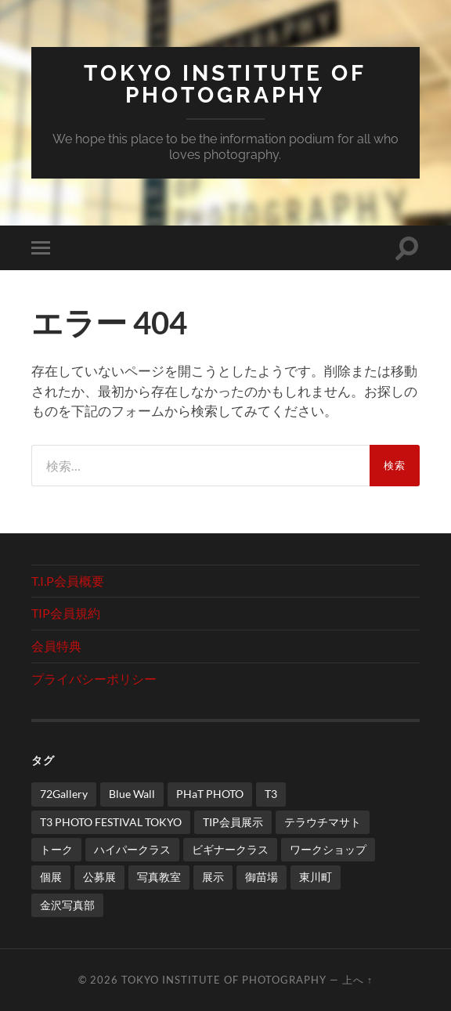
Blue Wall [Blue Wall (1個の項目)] (132, 793)
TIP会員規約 (65, 612)
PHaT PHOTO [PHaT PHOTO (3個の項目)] (210, 793)
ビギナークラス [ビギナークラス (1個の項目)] (230, 849)
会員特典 (56, 645)
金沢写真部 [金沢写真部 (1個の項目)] (67, 905)
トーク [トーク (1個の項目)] (56, 849)
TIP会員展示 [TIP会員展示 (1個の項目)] (233, 822)
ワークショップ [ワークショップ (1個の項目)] (328, 849)
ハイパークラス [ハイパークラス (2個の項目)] (132, 849)
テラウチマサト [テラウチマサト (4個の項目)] (322, 822)
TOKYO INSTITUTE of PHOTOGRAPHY (225, 84)
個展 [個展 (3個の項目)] (51, 876)
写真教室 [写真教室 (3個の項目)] (159, 876)
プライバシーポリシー (94, 678)
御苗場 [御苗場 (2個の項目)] (261, 876)
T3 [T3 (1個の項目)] (271, 793)
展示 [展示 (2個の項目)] (213, 876)
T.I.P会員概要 (67, 580)
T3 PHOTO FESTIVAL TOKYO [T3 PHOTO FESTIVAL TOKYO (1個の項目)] (111, 822)
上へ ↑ (357, 979)
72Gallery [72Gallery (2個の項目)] (64, 793)
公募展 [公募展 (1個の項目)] (99, 876)
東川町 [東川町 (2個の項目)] (315, 876)
